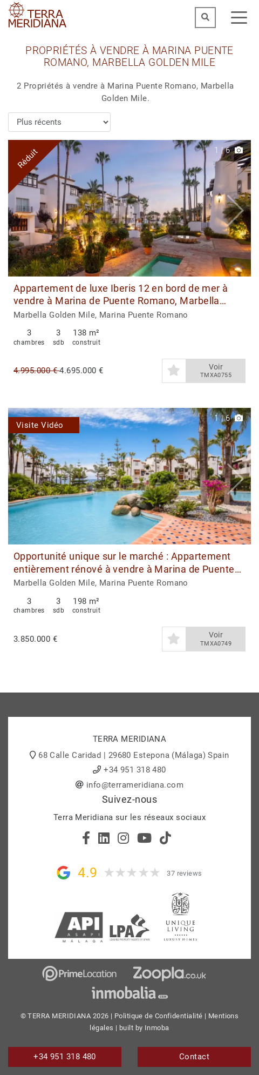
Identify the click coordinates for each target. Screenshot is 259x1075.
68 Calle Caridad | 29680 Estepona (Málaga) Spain (133, 755)
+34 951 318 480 (135, 770)
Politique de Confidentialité (158, 1016)
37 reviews (184, 873)
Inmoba (157, 1028)
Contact (194, 1056)
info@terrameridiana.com (134, 785)
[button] (239, 208)
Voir (216, 371)
